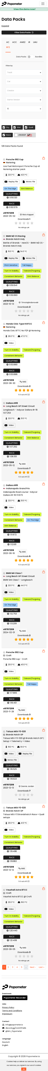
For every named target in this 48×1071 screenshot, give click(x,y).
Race (8, 135)
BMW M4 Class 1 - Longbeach (18, 579)
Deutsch (6, 1042)
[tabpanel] (24, 136)
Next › (32, 967)
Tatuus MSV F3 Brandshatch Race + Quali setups (23, 816)
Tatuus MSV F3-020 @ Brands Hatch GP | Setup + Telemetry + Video (23, 740)
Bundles (38, 57)
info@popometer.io (12, 1024)
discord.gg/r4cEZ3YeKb (14, 1028)
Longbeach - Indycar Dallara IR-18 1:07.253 (20, 411)
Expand (5, 25)
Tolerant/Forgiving (32, 270)
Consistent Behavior (13, 276)
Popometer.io (33, 1056)
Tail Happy (26, 265)
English (5, 1045)
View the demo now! (25, 9)
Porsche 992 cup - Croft (15, 659)
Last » (41, 967)
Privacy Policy (8, 1007)
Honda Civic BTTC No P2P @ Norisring (21, 330)
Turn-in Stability (11, 270)
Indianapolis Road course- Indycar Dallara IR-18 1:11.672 (20, 494)
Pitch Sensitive (10, 265)
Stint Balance (27, 188)
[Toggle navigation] (42, 3)
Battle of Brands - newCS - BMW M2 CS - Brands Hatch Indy (23, 244)
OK (24, 1069)
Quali (31, 127)
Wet (19, 127)
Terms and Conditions (12, 1010)
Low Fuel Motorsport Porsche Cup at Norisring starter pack (21, 168)
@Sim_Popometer (12, 1031)
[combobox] (24, 72)
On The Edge (10, 188)
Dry (7, 127)
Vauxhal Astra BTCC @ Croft (17, 896)
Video (9, 343)
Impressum (7, 1014)
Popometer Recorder (15, 997)
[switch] (30, 57)
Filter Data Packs (24, 32)
